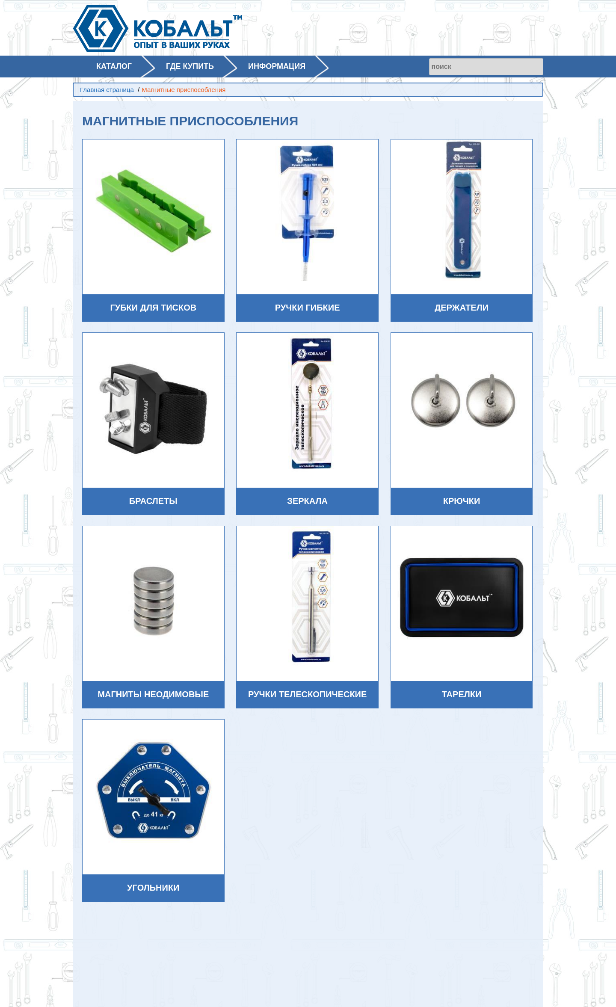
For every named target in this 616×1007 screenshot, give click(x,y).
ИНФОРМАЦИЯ (276, 66)
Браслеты (153, 501)
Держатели (462, 307)
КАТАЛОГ (114, 66)
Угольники (153, 887)
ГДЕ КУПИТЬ (190, 66)
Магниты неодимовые (153, 694)
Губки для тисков (153, 307)
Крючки (461, 501)
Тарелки (462, 694)
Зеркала (307, 501)
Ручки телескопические (307, 694)
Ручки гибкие (307, 307)
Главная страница (107, 89)
